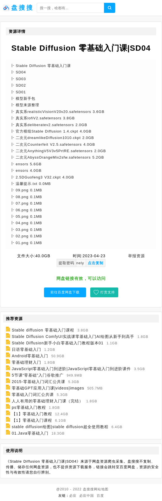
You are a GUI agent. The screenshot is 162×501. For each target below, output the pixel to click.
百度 (100, 496)
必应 (73, 496)
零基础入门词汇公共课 (33, 394)
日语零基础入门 (26, 349)
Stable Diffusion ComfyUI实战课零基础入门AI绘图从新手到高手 (73, 336)
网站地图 (101, 489)
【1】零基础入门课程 (32, 420)
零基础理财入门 (26, 362)
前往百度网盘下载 (65, 292)
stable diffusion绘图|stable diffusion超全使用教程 (60, 427)
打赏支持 (107, 292)
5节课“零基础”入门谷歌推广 (38, 375)
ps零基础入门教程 (29, 407)
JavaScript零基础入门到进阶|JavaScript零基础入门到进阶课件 (71, 369)
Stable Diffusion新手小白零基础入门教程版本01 (57, 343)
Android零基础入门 (30, 356)
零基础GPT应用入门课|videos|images (48, 388)
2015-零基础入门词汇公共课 (38, 381)
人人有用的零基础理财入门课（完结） (47, 401)
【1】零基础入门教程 (32, 414)
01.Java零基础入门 (30, 433)
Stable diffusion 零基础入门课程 (43, 330)
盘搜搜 (88, 489)
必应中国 (86, 496)
